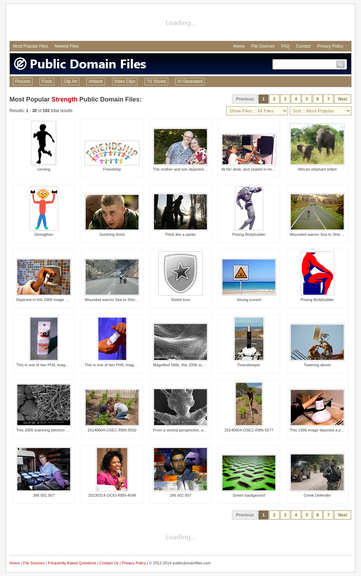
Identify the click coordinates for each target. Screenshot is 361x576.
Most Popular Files (30, 46)
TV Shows (156, 81)
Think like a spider (180, 234)
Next (342, 99)
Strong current (249, 300)
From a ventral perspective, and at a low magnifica (196, 430)
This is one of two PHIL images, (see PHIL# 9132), (59, 365)
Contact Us (108, 563)
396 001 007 (43, 495)
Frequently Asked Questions (72, 563)
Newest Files (67, 46)
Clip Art (70, 81)
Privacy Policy (330, 46)
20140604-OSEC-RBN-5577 (249, 430)
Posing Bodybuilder (249, 234)
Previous (245, 99)
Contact (303, 46)
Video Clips (124, 81)
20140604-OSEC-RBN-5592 (112, 430)
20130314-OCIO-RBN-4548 (112, 495)
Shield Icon (180, 300)
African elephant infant (317, 169)
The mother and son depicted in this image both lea (197, 169)
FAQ (285, 46)
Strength (64, 99)
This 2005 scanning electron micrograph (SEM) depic (62, 430)
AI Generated (189, 81)
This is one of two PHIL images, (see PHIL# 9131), (128, 365)
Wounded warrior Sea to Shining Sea (322, 234)
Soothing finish (112, 234)
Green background (249, 495)
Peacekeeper (249, 365)
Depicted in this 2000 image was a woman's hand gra (62, 300)
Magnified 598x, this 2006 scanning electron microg (197, 365)
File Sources (263, 46)
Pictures (22, 81)
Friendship (112, 169)
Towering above (317, 365)
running (43, 169)
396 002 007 (180, 495)
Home (239, 46)
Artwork (95, 81)
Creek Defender (317, 495)
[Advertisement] (180, 23)
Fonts (47, 81)
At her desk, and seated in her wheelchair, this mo (264, 169)
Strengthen (43, 234)
